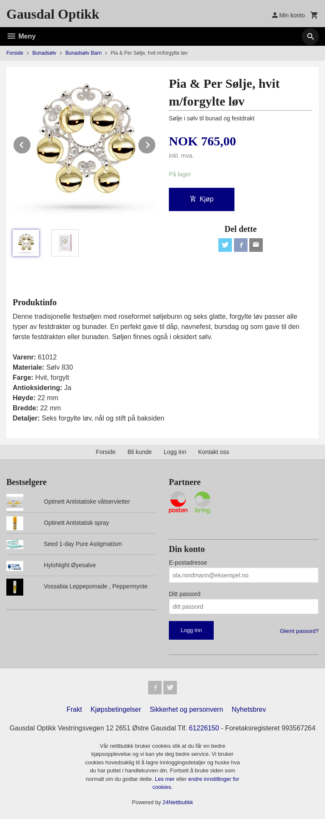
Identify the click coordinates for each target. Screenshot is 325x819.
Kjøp (202, 199)
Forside (14, 53)
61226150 (204, 728)
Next (155, 143)
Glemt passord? (299, 631)
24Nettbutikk (177, 802)
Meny (21, 36)
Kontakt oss (213, 451)
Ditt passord (185, 594)
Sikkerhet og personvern (186, 709)
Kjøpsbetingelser (116, 709)
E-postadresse (188, 562)
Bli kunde (139, 451)
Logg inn (175, 451)
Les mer (165, 779)
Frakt (74, 709)
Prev (30, 143)
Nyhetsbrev (249, 709)
